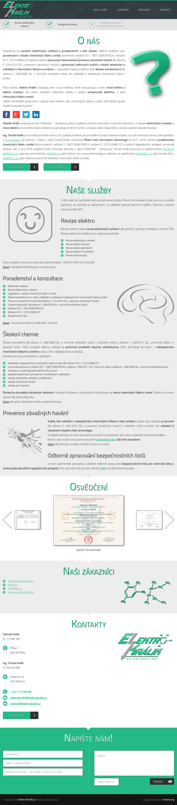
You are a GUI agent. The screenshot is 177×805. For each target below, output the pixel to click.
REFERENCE (144, 9)
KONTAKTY (165, 9)
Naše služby (17, 167)
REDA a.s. (13, 585)
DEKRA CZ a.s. (11, 158)
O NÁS (80, 9)
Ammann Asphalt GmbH (21, 592)
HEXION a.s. (53, 153)
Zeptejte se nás (106, 439)
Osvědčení (57, 167)
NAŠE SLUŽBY (100, 9)
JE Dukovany (12, 140)
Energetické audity (67, 24)
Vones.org (168, 799)
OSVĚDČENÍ (123, 9)
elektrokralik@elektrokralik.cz (28, 697)
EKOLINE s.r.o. (143, 153)
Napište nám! (16, 715)
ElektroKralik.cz (27, 799)
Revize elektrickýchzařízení (25, 24)
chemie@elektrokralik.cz (25, 703)
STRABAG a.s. (15, 588)
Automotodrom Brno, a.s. (21, 581)
